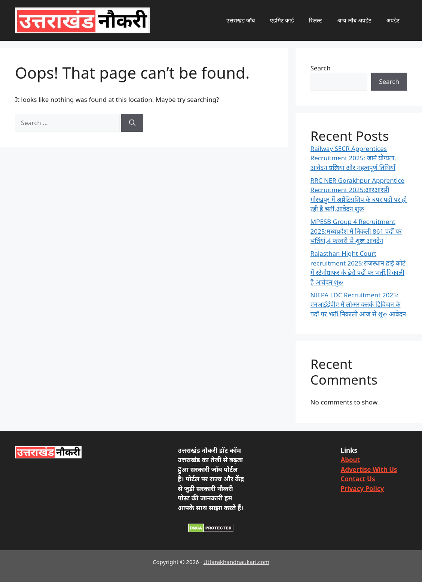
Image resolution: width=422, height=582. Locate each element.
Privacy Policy (362, 488)
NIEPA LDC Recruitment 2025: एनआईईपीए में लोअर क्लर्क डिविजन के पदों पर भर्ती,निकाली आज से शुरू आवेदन (358, 304)
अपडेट (393, 20)
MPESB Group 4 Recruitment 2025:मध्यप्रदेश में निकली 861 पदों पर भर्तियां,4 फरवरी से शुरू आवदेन (356, 231)
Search (321, 68)
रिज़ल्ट (315, 20)
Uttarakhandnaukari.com (236, 562)
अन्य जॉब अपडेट (354, 20)
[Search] (132, 123)
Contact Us (357, 479)
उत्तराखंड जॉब (240, 20)
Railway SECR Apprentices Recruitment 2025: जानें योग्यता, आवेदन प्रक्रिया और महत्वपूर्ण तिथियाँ (353, 158)
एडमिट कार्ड (282, 20)
